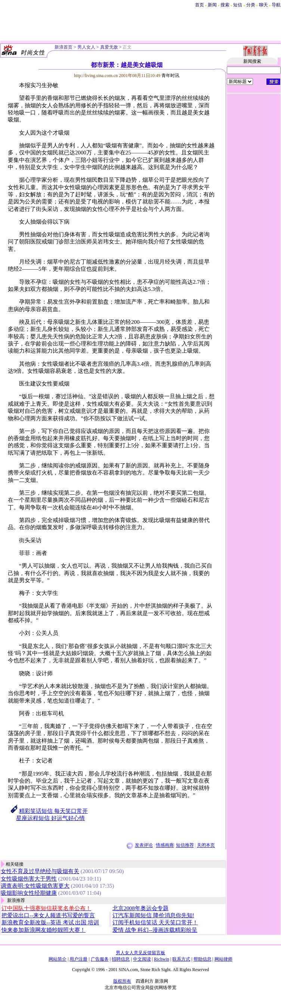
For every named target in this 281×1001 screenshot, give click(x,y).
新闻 (212, 4)
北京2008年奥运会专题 (140, 908)
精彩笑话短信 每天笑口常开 (53, 811)
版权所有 (122, 981)
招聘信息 (121, 959)
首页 (199, 4)
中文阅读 (142, 959)
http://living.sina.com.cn (96, 75)
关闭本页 (206, 845)
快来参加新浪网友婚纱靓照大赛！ (43, 930)
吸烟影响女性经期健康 (29, 893)
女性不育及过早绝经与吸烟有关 (40, 871)
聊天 (263, 4)
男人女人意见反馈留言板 (140, 952)
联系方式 (181, 959)
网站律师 (223, 959)
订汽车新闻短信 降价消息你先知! (153, 915)
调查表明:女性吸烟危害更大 (35, 886)
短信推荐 (185, 845)
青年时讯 (170, 75)
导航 (276, 4)
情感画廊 (165, 845)
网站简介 (58, 959)
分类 (250, 4)
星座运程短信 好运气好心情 (50, 818)
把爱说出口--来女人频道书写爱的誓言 (48, 915)
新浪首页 (63, 47)
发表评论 (144, 845)
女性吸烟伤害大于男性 (29, 879)
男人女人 (86, 47)
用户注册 (78, 959)
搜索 (225, 4)
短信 (237, 4)
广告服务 (100, 959)
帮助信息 (202, 959)
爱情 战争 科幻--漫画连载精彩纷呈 (154, 930)
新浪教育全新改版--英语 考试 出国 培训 (50, 922)
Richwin (161, 959)
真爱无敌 (109, 47)
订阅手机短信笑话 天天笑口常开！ (155, 922)
